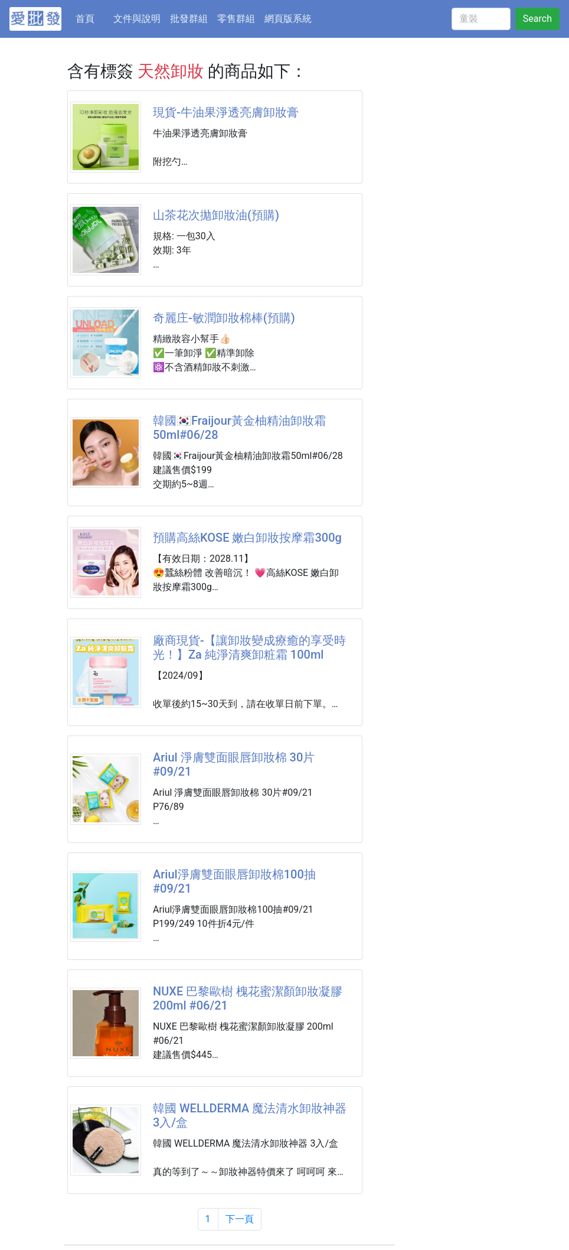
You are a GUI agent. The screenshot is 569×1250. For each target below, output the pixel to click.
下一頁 (239, 1219)
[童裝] (481, 19)
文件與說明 (137, 18)
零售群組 (236, 18)
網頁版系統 (288, 18)
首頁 (92, 17)
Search (537, 18)
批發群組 (189, 18)
